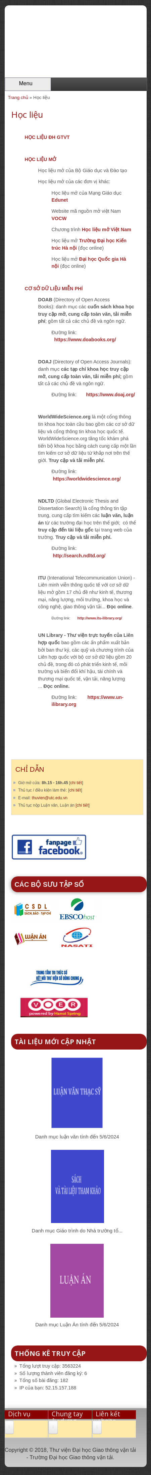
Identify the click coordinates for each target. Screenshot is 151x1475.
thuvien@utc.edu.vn (49, 798)
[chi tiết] (83, 805)
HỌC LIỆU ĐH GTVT (47, 137)
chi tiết (76, 782)
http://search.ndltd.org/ (79, 555)
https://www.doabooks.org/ (85, 339)
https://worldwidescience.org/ (87, 478)
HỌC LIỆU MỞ (40, 159)
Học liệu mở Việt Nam (106, 229)
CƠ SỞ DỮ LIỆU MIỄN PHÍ (54, 288)
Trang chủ (18, 97)
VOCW (59, 218)
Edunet (60, 200)
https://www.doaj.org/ (110, 394)
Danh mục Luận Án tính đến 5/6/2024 (77, 1324)
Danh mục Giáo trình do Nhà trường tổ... (77, 1230)
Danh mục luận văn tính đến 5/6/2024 (77, 1136)
